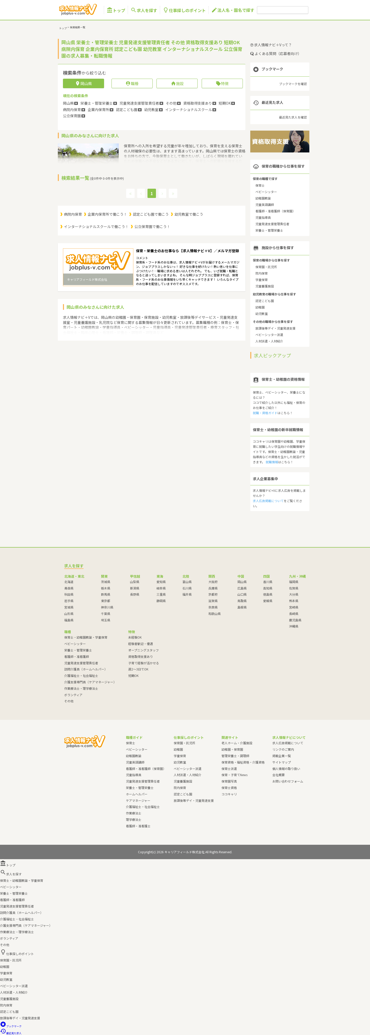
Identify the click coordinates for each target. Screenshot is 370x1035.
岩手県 (68, 600)
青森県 (68, 588)
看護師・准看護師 (76, 656)
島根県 (242, 607)
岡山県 (242, 581)
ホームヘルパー (136, 794)
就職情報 (272, 462)
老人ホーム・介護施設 (236, 743)
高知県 (267, 588)
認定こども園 (264, 300)
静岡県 (161, 600)
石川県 (187, 588)
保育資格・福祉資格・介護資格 (243, 762)
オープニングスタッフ (143, 650)
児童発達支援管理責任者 (272, 224)
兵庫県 (213, 588)
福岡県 (293, 581)
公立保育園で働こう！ (152, 226)
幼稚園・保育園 (232, 749)
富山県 (187, 581)
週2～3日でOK (138, 669)
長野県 (134, 594)
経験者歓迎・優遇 (140, 643)
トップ (116, 10)
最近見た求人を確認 (293, 117)
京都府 (213, 594)
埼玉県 (105, 620)
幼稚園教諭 (263, 198)
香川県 (267, 581)
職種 (131, 83)
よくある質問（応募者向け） (275, 53)
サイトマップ (281, 762)
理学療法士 (133, 819)
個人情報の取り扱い (286, 768)
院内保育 (261, 273)
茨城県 (105, 581)
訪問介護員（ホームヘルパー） (85, 669)
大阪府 (213, 581)
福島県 (68, 620)
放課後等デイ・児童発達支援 (275, 328)
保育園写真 (229, 781)
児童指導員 (263, 217)
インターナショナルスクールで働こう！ (96, 226)
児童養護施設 (264, 286)
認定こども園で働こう (151, 214)
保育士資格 (229, 787)
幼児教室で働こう (188, 214)
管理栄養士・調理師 (235, 755)
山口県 (242, 594)
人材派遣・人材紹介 (269, 341)
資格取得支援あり (140, 656)
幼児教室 (261, 313)
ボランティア (73, 695)
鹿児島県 (295, 620)
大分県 (293, 594)
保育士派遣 (229, 768)
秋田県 (68, 594)
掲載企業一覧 (281, 755)
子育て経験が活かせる (143, 663)
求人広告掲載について (268, 500)
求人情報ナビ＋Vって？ (271, 44)
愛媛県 (267, 600)
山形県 (68, 613)
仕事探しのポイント (184, 10)
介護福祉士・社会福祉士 (81, 675)
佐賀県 (293, 588)
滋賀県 (213, 600)
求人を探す (144, 10)
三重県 (161, 594)
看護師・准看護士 (138, 826)
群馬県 (105, 594)
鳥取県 (242, 600)
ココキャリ (229, 794)
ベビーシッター (266, 191)
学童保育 (261, 279)
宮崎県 (293, 607)
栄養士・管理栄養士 (269, 230)
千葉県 (105, 613)
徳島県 (267, 594)
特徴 (222, 83)
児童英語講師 (264, 204)
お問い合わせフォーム (287, 781)
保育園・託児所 (266, 267)
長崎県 (293, 613)
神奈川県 (107, 607)
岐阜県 (161, 588)
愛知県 (161, 581)
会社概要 (278, 775)
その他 (68, 701)
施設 (177, 83)
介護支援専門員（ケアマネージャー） (90, 682)
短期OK (133, 675)
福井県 (187, 594)
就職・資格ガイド (265, 413)
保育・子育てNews (234, 775)
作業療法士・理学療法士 (81, 688)
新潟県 (134, 588)
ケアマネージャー (138, 800)
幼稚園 (260, 307)
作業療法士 (133, 813)
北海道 (68, 581)
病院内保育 (73, 214)
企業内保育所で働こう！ (107, 214)
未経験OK (135, 637)
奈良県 (213, 607)
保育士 (260, 185)
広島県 (242, 588)
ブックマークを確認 (293, 83)
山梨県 (134, 581)
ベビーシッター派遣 (269, 334)
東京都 (105, 600)
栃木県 (105, 588)
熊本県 (293, 600)
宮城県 (68, 607)
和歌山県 (214, 613)
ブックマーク (11, 1026)
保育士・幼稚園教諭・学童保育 (85, 637)
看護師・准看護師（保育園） (275, 211)
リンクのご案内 (283, 749)
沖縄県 (293, 626)
